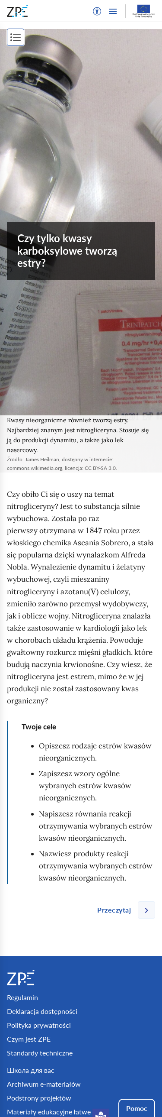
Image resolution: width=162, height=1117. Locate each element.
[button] (97, 11)
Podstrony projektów (39, 1098)
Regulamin (22, 997)
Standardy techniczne (40, 1053)
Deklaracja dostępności (42, 1011)
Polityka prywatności (39, 1025)
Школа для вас (30, 1070)
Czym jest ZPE (29, 1039)
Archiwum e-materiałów (44, 1084)
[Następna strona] (122, 910)
